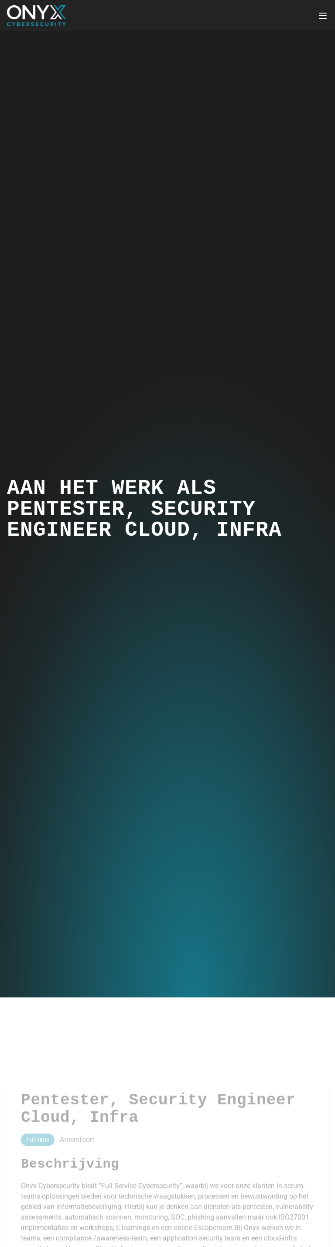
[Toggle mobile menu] (323, 15)
